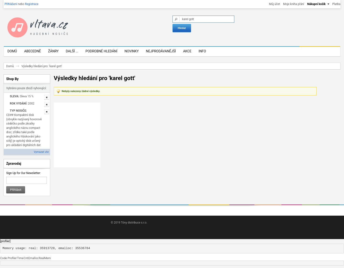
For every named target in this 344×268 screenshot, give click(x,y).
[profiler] (5, 241)
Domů (10, 66)
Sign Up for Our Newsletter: (23, 173)
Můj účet (274, 4)
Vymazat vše (41, 151)
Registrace (31, 4)
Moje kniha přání (293, 4)
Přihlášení (11, 4)
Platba (336, 4)
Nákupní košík (316, 4)
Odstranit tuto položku (46, 97)
